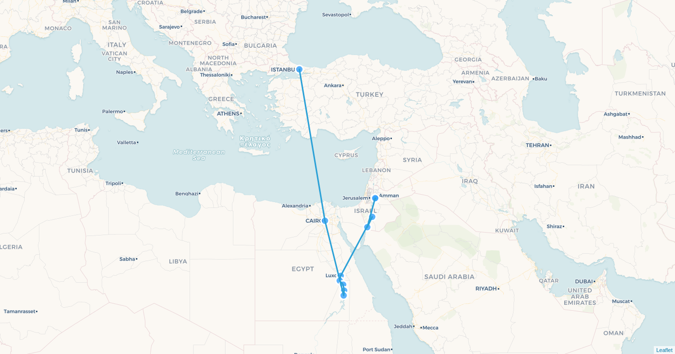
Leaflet (664, 350)
